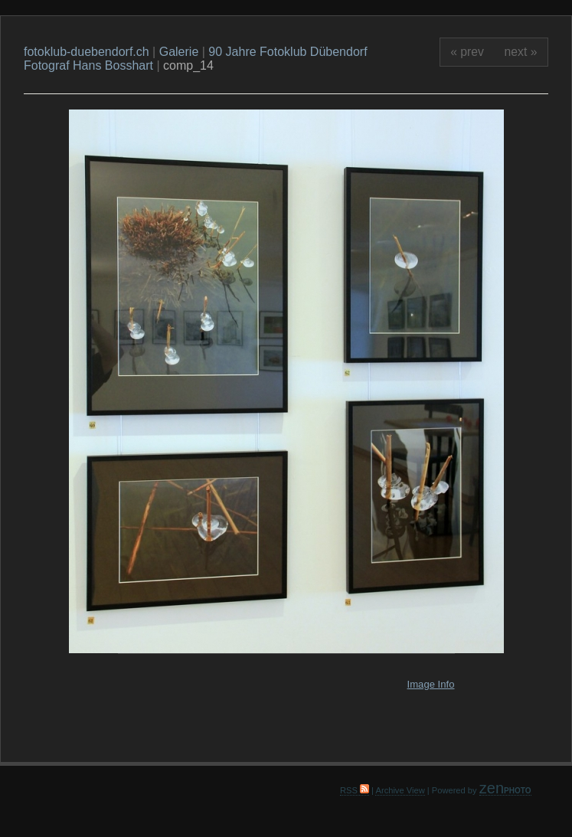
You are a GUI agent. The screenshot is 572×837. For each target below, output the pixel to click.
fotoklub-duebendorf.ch (86, 51)
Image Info (431, 684)
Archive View (399, 790)
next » (521, 51)
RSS (354, 790)
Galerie (179, 51)
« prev (467, 51)
